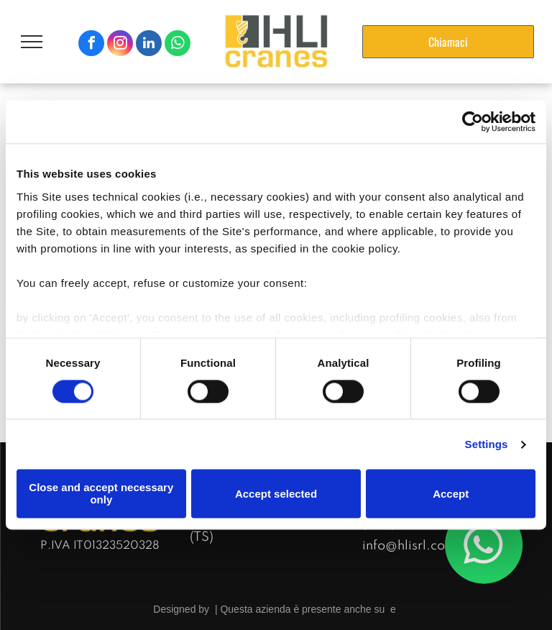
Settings (486, 444)
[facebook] (91, 45)
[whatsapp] (177, 45)
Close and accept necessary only (101, 494)
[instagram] (120, 45)
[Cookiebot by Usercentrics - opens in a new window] (472, 121)
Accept (451, 494)
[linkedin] (149, 45)
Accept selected (276, 494)
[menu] (31, 41)
